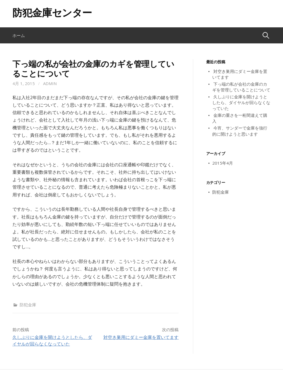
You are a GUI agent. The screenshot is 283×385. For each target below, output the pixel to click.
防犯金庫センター (52, 12)
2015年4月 (222, 163)
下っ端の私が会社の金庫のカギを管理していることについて (241, 87)
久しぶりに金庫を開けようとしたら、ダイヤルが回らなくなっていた (241, 102)
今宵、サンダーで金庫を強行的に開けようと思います (239, 130)
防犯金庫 (28, 304)
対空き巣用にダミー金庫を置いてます (141, 337)
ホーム (18, 35)
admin (50, 83)
